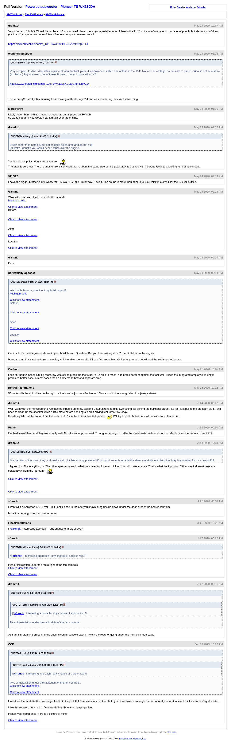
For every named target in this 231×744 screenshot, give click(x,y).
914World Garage (54, 14)
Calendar (201, 7)
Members (190, 7)
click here (171, 732)
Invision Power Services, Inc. (132, 738)
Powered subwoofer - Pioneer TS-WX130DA (60, 6)
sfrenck (15, 528)
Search (180, 7)
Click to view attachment (22, 206)
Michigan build (17, 200)
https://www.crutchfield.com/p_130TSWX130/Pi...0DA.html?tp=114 (48, 43)
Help (172, 7)
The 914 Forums (34, 14)
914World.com (14, 14)
